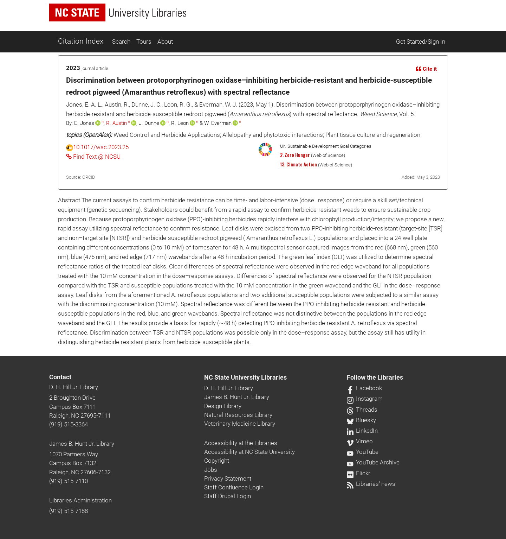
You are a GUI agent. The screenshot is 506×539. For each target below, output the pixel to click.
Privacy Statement (227, 478)
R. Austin (116, 123)
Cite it (426, 69)
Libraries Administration (80, 500)
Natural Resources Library (238, 414)
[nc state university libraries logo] (117, 12)
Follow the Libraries (375, 377)
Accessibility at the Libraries (240, 442)
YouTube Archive (373, 462)
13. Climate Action (298, 164)
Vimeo (360, 441)
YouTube (362, 451)
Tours (143, 41)
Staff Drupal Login (227, 496)
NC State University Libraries (245, 377)
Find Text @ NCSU (93, 156)
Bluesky (361, 420)
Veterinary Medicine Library (239, 423)
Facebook (364, 388)
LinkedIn (362, 430)
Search (121, 41)
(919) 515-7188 (68, 510)
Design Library (222, 406)
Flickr (358, 473)
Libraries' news (371, 483)
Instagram (365, 398)
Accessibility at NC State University (249, 451)
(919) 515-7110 (68, 480)
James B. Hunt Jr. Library (81, 443)
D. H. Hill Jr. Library (73, 387)
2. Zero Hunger (295, 154)
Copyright (216, 460)
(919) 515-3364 (68, 424)
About (165, 41)
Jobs (210, 469)
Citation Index (80, 41)
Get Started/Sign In (420, 41)
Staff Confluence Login (234, 487)
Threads (362, 409)
